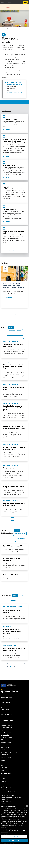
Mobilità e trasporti (6, 746)
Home (3, 29)
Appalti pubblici (5, 739)
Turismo (3, 743)
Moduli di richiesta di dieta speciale (12, 611)
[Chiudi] (27, 805)
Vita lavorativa (4, 734)
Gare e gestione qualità (10, 574)
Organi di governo (5, 706)
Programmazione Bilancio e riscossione (12, 559)
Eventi (6, 782)
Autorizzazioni (4, 758)
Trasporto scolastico (9, 209)
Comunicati (4, 771)
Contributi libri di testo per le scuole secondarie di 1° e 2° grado (12, 408)
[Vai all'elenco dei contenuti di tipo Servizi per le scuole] (8, 297)
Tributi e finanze (5, 751)
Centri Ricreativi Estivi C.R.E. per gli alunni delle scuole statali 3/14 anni (14, 367)
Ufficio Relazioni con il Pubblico (10, 799)
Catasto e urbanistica (6, 741)
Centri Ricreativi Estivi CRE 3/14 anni (13, 232)
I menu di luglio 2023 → (9, 250)
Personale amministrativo (7, 718)
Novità (3, 764)
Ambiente (3, 753)
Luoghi (2, 782)
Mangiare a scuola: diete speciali (13, 486)
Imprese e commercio (6, 736)
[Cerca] (27, 7)
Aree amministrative (6, 708)
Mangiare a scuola (9, 165)
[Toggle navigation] (3, 7)
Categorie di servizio (7, 724)
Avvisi (2, 774)
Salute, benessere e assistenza (9, 756)
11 (17, 667)
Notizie (2, 769)
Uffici (2, 711)
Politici (2, 716)
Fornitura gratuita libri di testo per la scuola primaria (14, 448)
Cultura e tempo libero (6, 731)
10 (14, 667)
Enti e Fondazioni (5, 713)
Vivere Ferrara (6, 777)
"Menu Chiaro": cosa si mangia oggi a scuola (13, 345)
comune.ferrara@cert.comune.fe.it (11, 801)
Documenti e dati (5, 721)
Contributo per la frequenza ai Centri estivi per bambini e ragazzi (14, 427)
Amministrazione (6, 701)
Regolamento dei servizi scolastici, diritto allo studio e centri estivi (12, 631)
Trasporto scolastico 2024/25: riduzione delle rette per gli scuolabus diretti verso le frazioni (13, 286)
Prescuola (6, 187)
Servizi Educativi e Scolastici (12, 546)
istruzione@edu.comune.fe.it (14, 92)
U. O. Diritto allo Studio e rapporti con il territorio (14, 83)
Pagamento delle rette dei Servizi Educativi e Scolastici (14, 504)
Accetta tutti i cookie (14, 840)
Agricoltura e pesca (6, 761)
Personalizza (14, 836)
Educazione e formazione (7, 748)
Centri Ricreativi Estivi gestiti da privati (13, 388)
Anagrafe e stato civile (6, 729)
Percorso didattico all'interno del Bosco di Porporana (14, 649)
